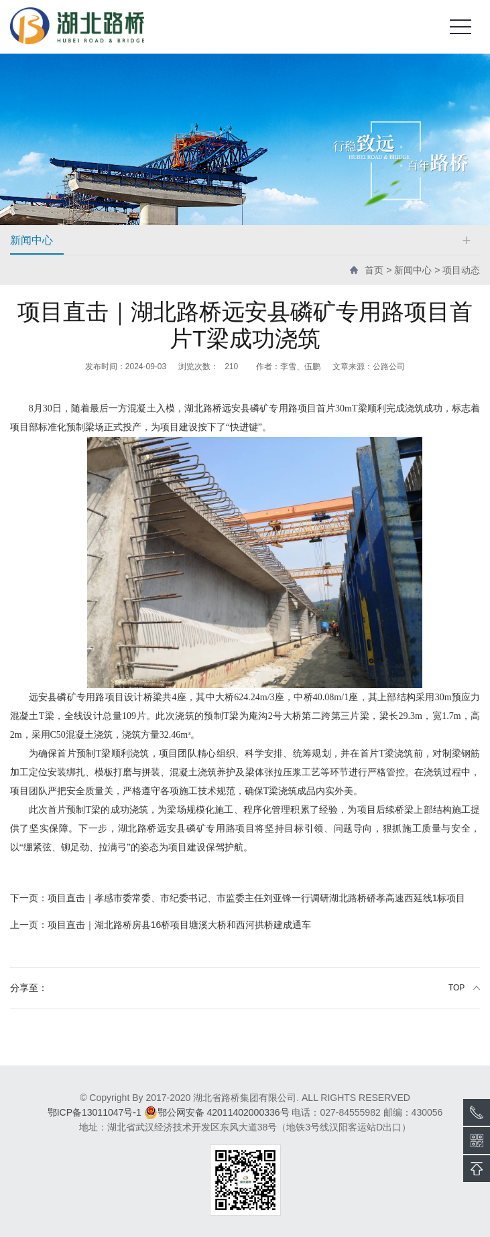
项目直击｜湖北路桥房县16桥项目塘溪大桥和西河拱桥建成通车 (161, 924)
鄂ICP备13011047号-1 (94, 1112)
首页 (374, 270)
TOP (456, 987)
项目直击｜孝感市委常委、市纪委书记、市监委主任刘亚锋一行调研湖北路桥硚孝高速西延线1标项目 (238, 898)
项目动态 (461, 270)
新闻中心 (413, 270)
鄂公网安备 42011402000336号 (217, 1112)
